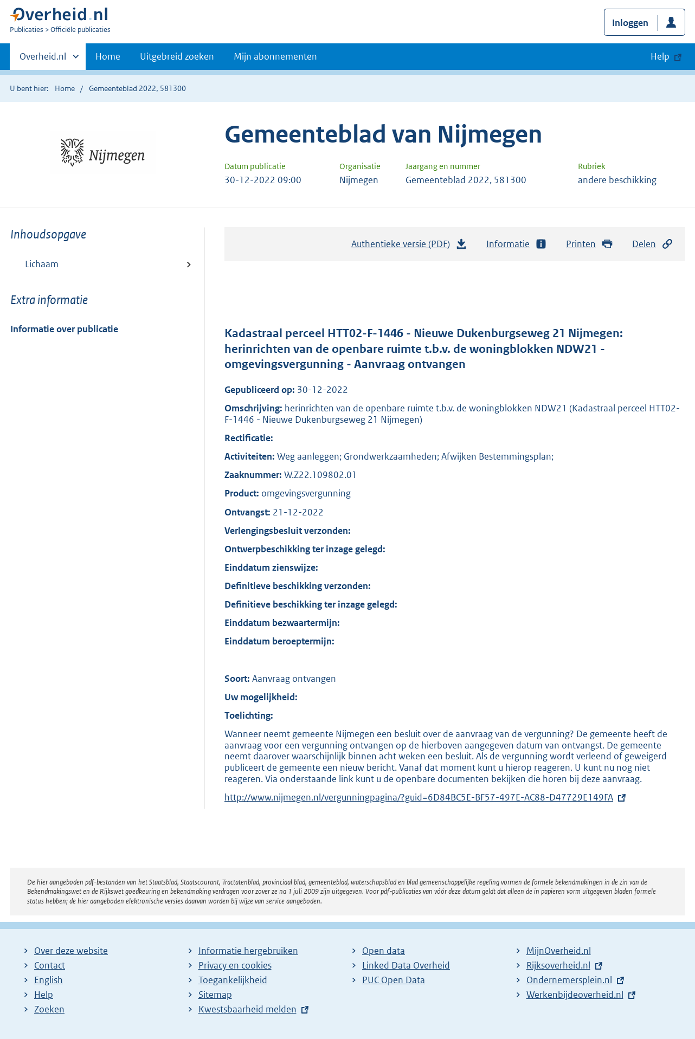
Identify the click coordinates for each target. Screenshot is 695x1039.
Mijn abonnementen (275, 56)
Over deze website (71, 951)
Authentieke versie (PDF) (409, 246)
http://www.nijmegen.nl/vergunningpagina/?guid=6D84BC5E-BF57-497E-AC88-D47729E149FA (418, 797)
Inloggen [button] (630, 23)
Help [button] (660, 56)
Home (107, 56)
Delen (652, 244)
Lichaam (42, 264)
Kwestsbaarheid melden (247, 1009)
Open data (383, 951)
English (48, 980)
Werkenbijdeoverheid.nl (574, 995)
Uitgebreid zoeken (177, 56)
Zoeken (49, 1009)
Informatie (516, 244)
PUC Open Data (393, 980)
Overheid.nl (43, 59)
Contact (49, 965)
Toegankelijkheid (232, 980)
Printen (589, 244)
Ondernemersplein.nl (569, 980)
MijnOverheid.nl (558, 951)
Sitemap (215, 995)
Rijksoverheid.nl (558, 965)
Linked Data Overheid (406, 965)
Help (43, 995)
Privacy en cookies (235, 965)
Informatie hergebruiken (248, 951)
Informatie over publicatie (64, 329)
